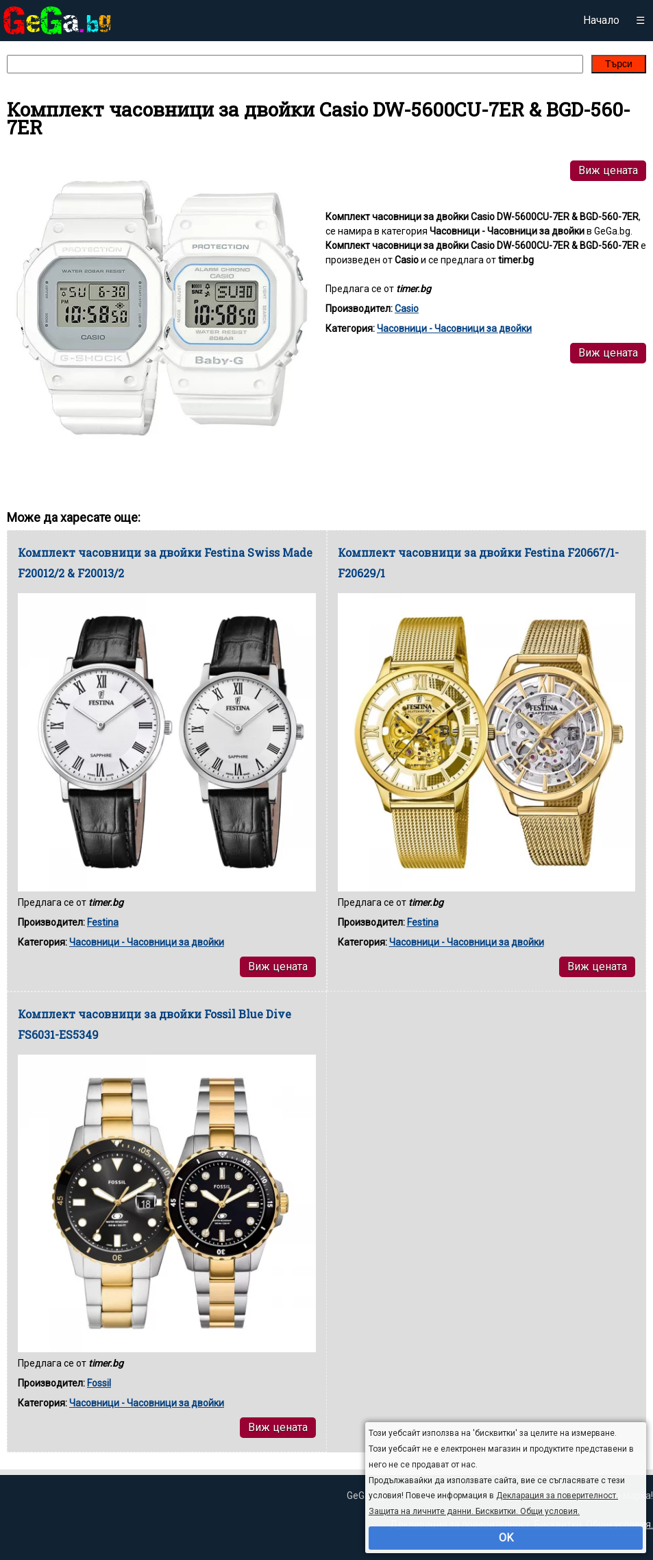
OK (506, 1537)
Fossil (99, 1383)
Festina (103, 922)
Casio (407, 308)
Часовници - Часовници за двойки (454, 328)
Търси (618, 63)
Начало (601, 20)
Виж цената (608, 170)
